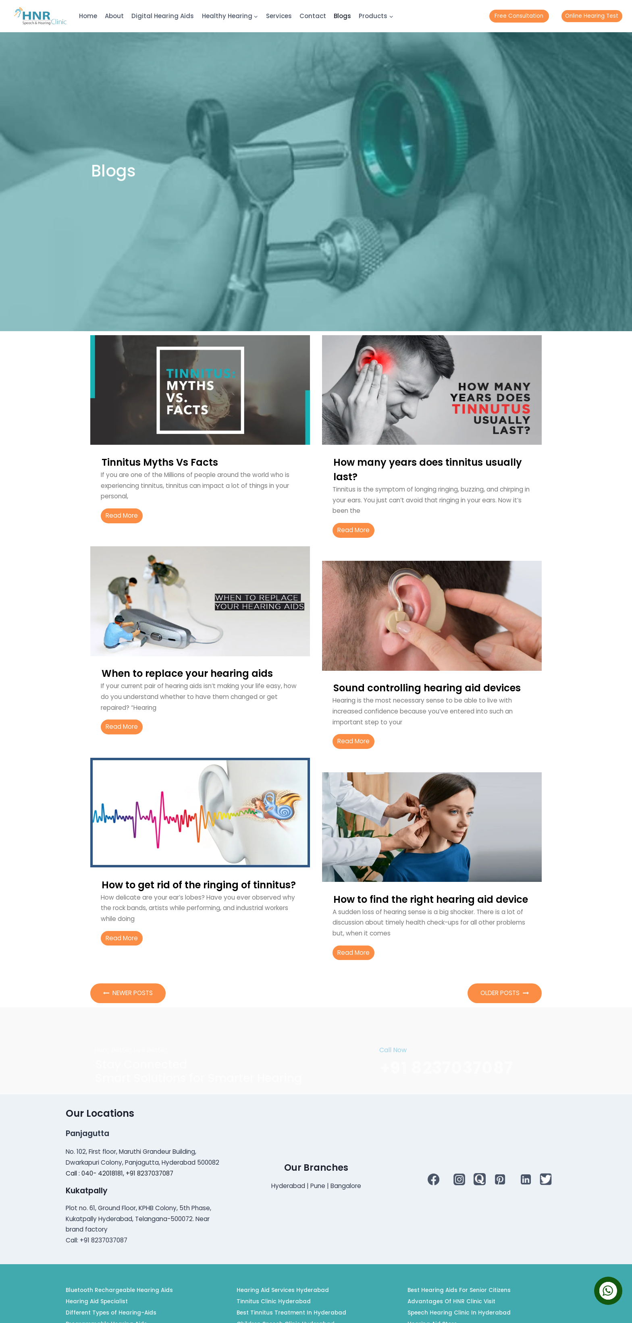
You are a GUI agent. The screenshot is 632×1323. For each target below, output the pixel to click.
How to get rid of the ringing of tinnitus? (199, 885)
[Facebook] (433, 1179)
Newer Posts (128, 993)
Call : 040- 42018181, (96, 1173)
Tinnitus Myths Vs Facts (160, 462)
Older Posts (504, 993)
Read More (122, 515)
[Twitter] (546, 1179)
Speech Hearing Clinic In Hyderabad (459, 1313)
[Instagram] (459, 1179)
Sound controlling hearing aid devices (427, 688)
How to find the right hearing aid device (430, 899)
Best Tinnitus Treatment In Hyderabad (291, 1313)
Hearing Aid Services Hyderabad (283, 1290)
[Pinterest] (499, 1179)
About (114, 16)
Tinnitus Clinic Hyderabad (274, 1301)
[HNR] (40, 16)
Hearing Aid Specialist (97, 1301)
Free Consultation (519, 16)
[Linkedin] (525, 1179)
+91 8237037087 (446, 1100)
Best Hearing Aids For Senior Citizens (459, 1290)
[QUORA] (480, 1179)
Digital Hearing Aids (162, 16)
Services (279, 16)
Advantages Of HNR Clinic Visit (451, 1301)
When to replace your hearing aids (187, 673)
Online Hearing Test (591, 16)
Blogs (342, 16)
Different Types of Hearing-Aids (111, 1313)
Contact (312, 16)
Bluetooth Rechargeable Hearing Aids (119, 1290)
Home (88, 16)
